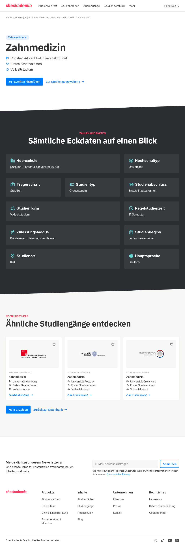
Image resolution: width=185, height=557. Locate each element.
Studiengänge (22, 17)
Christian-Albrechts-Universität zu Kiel (53, 17)
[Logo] (19, 6)
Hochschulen (85, 512)
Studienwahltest (51, 499)
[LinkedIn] (177, 540)
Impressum (155, 499)
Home (9, 17)
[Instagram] (155, 540)
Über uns (118, 499)
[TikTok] (162, 540)
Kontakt (117, 512)
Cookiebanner (157, 512)
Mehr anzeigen (18, 409)
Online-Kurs (48, 506)
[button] (47, 6)
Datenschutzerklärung (118, 474)
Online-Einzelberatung (55, 512)
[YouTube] (170, 540)
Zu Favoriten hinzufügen (24, 81)
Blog (80, 519)
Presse (117, 506)
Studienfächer (86, 499)
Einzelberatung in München (52, 521)
